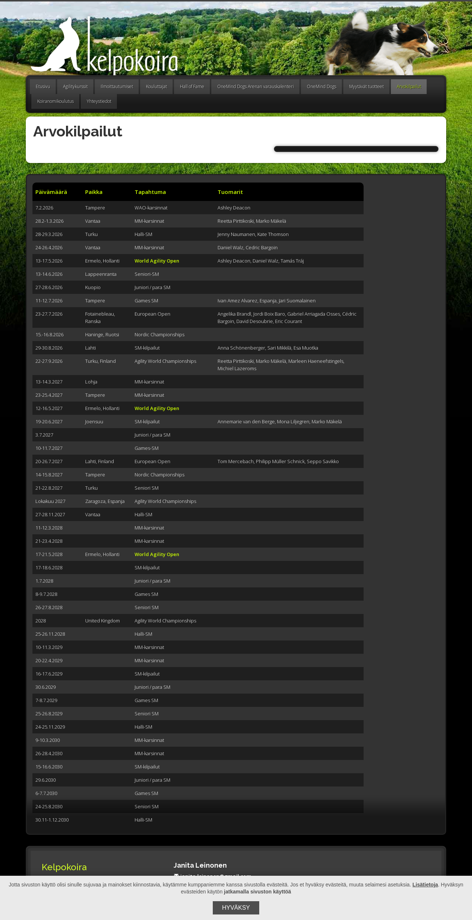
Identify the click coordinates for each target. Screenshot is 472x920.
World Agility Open (157, 260)
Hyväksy (236, 908)
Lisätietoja (425, 885)
